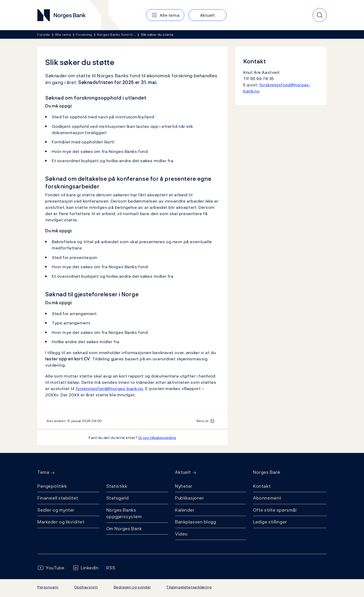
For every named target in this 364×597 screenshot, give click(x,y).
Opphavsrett (86, 587)
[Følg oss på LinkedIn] (85, 568)
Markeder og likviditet (60, 522)
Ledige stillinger (270, 522)
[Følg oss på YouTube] (51, 568)
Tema (43, 472)
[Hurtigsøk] (320, 15)
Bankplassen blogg (195, 522)
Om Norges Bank (124, 528)
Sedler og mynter (56, 510)
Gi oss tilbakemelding (157, 438)
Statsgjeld (117, 498)
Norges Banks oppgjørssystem (124, 513)
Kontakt (262, 486)
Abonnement (267, 498)
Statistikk (116, 486)
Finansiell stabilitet (57, 498)
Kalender (185, 510)
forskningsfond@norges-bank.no (109, 388)
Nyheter (183, 486)
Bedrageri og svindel (132, 587)
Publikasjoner (189, 498)
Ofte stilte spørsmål (274, 510)
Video (181, 534)
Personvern (47, 587)
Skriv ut (202, 420)
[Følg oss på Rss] (110, 568)
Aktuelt (183, 472)
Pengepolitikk (52, 486)
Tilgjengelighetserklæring (188, 587)
